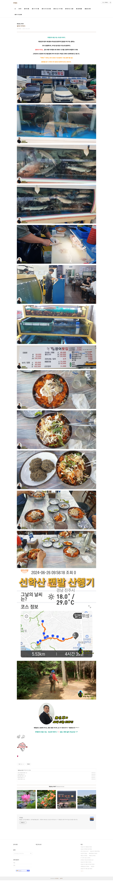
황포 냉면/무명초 (21, 776)
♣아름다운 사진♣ (69, 8)
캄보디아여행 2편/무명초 (86, 849)
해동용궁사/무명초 (85, 866)
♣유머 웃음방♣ (18, 14)
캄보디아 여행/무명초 (95, 851)
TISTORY (57, 878)
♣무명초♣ (26, 8)
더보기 (82, 871)
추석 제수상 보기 (84, 851)
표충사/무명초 (93, 855)
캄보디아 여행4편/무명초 (86, 847)
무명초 (15, 3)
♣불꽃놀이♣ (88, 8)
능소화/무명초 (20, 774)
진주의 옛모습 (84, 853)
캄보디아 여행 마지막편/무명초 (87, 864)
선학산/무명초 (20, 779)
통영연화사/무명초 (93, 853)
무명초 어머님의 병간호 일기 (87, 860)
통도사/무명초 (84, 855)
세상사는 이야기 (21, 770)
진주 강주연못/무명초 (21, 772)
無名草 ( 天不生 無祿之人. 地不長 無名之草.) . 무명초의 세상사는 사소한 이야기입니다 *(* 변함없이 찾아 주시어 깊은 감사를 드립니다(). (48, 819)
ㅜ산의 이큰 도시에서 (85, 857)
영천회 (92, 866)
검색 (30, 853)
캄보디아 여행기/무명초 (86, 862)
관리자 (61, 878)
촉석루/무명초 (20, 777)
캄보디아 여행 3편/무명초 (86, 868)
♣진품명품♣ (79, 8)
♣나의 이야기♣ (35, 8)
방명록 (20, 8)
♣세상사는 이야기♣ (58, 8)
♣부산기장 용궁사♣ (46, 8)
